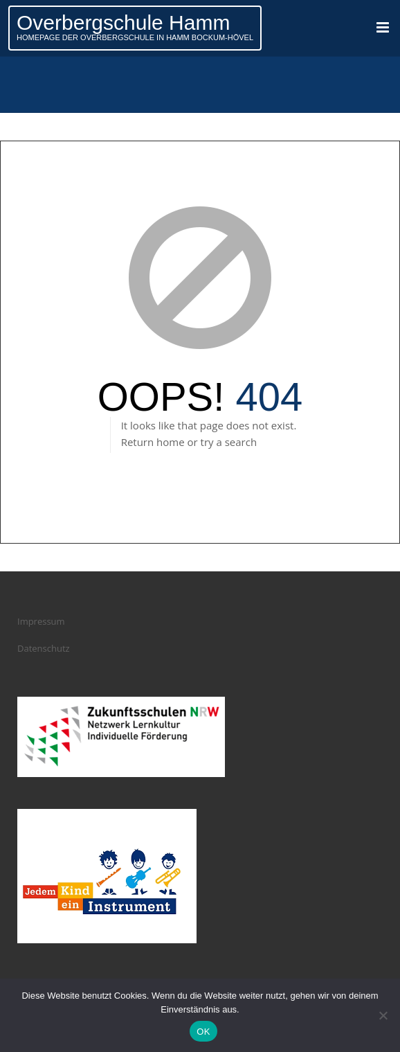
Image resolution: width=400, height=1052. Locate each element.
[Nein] (383, 1015)
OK (203, 1031)
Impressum (41, 621)
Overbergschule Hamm (123, 22)
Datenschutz (43, 648)
